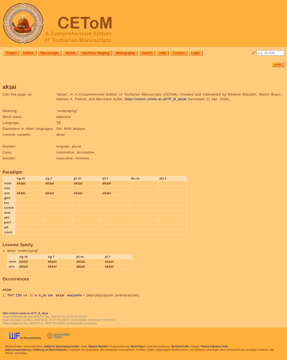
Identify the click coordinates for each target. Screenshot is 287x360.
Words (70, 53)
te (36, 295)
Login (195, 53)
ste (50, 295)
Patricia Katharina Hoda (214, 346)
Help (162, 53)
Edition (28, 53)
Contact (179, 53)
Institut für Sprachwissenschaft (61, 346)
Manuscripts (49, 53)
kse (43, 295)
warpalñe (74, 295)
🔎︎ (253, 53)
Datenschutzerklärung (17, 349)
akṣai (60, 295)
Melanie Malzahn (98, 346)
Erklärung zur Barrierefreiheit (49, 349)
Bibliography (125, 53)
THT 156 (14, 295)
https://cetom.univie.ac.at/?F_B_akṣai (155, 99)
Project (11, 53)
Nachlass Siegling (95, 53)
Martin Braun (138, 346)
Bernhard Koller (180, 346)
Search (147, 53)
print (278, 64)
